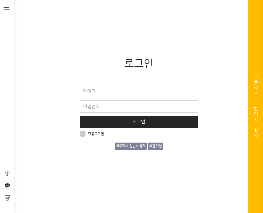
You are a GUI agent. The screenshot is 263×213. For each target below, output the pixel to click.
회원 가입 (155, 146)
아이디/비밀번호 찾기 (130, 146)
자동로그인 (92, 134)
